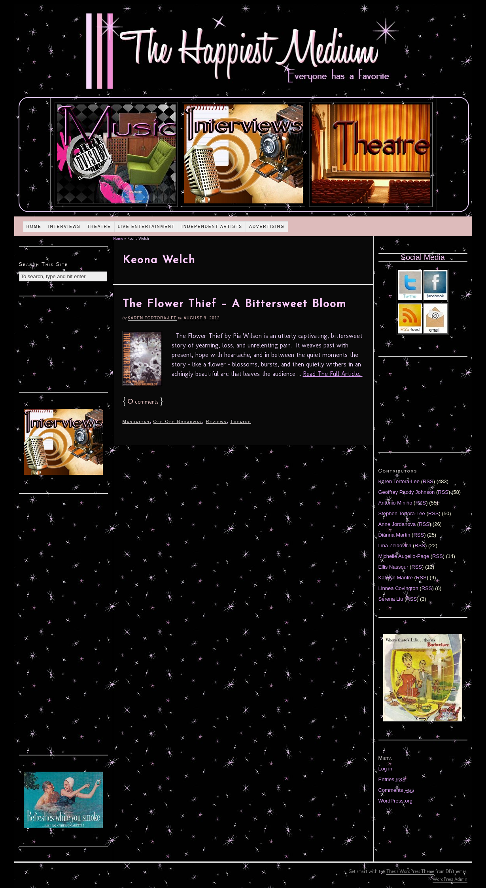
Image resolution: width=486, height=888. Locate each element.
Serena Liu (390, 599)
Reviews (216, 421)
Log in (385, 769)
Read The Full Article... (333, 374)
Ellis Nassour (393, 567)
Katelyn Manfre (395, 578)
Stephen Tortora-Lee (401, 513)
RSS (428, 481)
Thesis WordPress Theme (410, 871)
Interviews (64, 226)
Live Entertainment (146, 226)
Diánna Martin (394, 535)
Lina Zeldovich (395, 545)
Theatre (99, 226)
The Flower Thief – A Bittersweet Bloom (234, 304)
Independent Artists (212, 226)
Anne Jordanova (397, 524)
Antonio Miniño (395, 503)
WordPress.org (395, 801)
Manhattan (136, 421)
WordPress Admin (450, 879)
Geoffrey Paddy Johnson (406, 492)
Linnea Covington (398, 588)
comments (142, 401)
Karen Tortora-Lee (152, 318)
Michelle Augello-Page (403, 556)
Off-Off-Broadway (177, 421)
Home (34, 226)
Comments (396, 790)
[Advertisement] (63, 343)
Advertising (267, 226)
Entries (392, 779)
